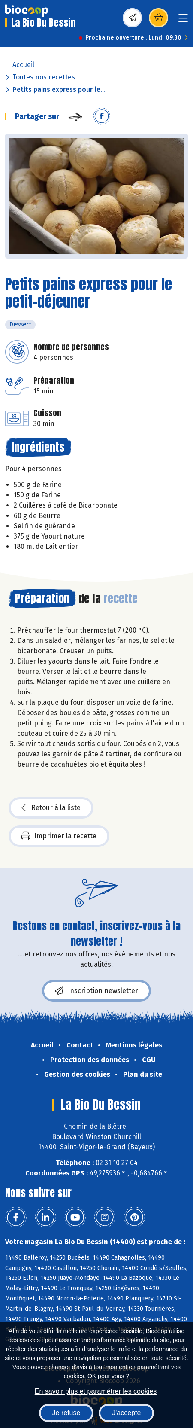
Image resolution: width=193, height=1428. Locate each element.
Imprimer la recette (58, 836)
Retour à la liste (51, 808)
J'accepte (126, 1412)
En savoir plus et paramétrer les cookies (96, 1391)
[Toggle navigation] (183, 20)
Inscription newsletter (96, 991)
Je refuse (66, 1412)
